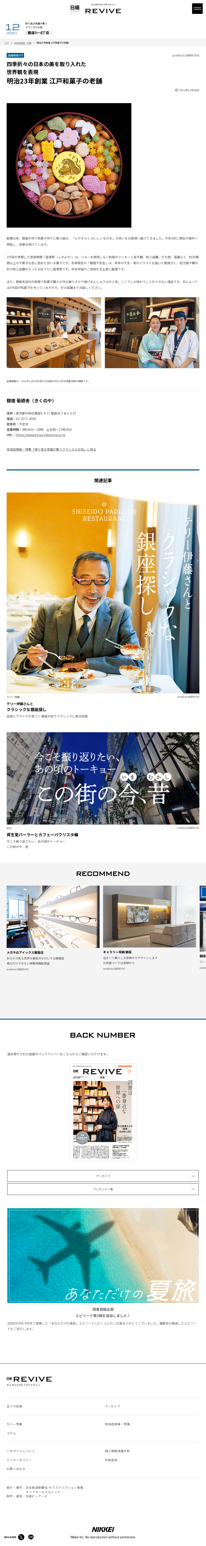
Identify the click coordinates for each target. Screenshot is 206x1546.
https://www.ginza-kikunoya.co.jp (40, 435)
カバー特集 (15, 1424)
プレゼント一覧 (103, 1189)
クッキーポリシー (19, 1460)
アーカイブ (103, 1176)
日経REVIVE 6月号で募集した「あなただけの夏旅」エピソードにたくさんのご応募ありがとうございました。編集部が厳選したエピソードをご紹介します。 (103, 1269)
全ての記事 (15, 1406)
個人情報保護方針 (117, 1451)
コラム (11, 1433)
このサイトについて (21, 1451)
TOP (6, 43)
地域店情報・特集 (23, 43)
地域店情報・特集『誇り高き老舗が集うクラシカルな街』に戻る (51, 449)
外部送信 (111, 1460)
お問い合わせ (16, 1469)
